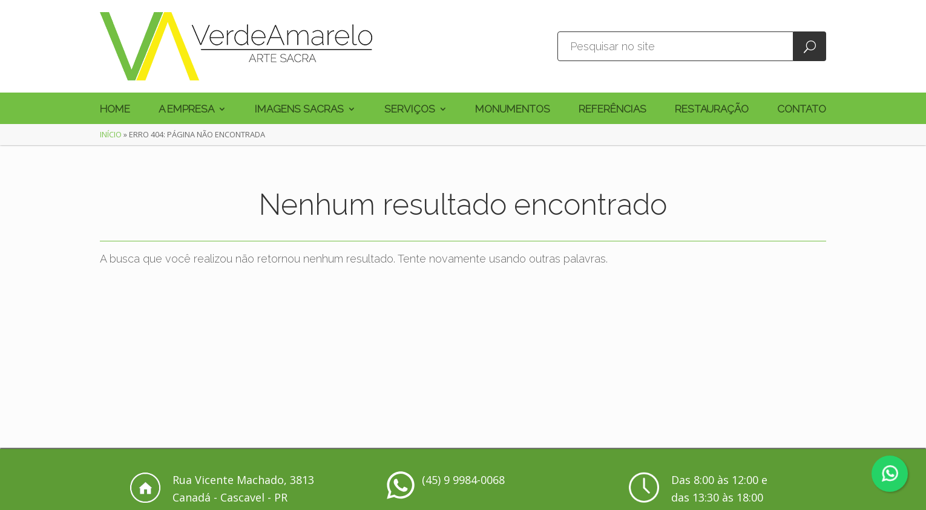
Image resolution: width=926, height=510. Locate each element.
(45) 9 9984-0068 (463, 479)
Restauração (712, 110)
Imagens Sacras (299, 110)
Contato (801, 110)
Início (111, 134)
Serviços (409, 110)
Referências (612, 110)
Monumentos (512, 110)
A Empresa (186, 110)
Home (115, 110)
